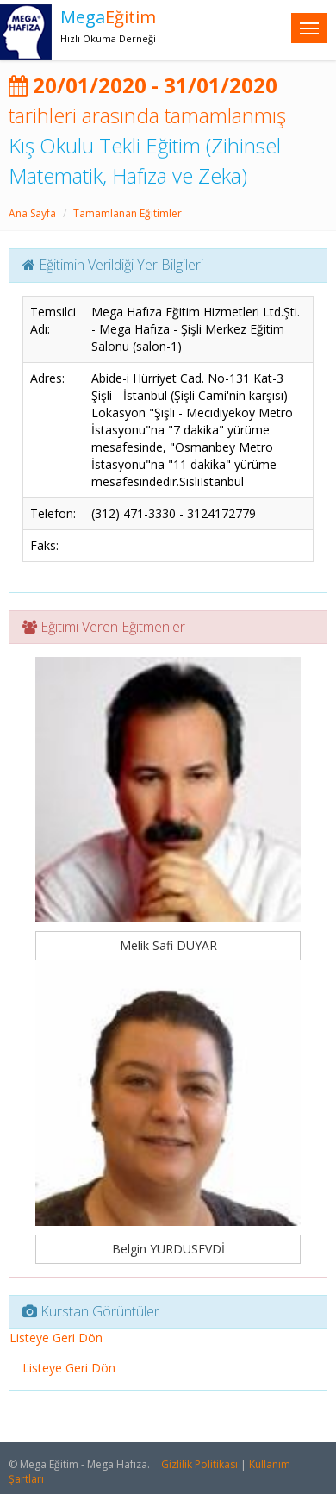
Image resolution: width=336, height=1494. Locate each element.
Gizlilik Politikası (199, 1464)
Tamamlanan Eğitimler (127, 213)
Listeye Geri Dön (56, 1337)
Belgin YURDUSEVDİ (168, 1249)
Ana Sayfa (32, 213)
